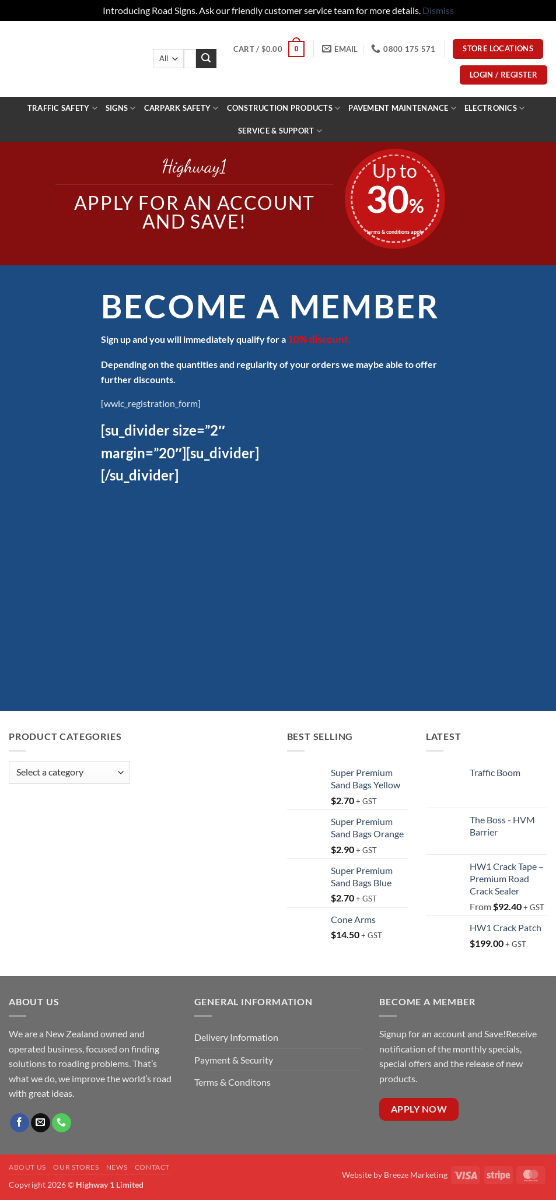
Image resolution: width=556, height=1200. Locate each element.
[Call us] (61, 1123)
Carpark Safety (181, 108)
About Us (27, 1167)
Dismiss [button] (438, 10)
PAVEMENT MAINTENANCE (402, 108)
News (116, 1167)
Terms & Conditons (232, 1081)
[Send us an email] (40, 1123)
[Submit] (206, 59)
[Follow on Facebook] (19, 1123)
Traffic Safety (62, 108)
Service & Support (280, 130)
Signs (121, 108)
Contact (152, 1167)
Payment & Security (233, 1059)
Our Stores (76, 1167)
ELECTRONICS (494, 108)
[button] (269, 49)
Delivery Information (237, 1037)
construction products (284, 108)
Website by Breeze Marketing (394, 1175)
